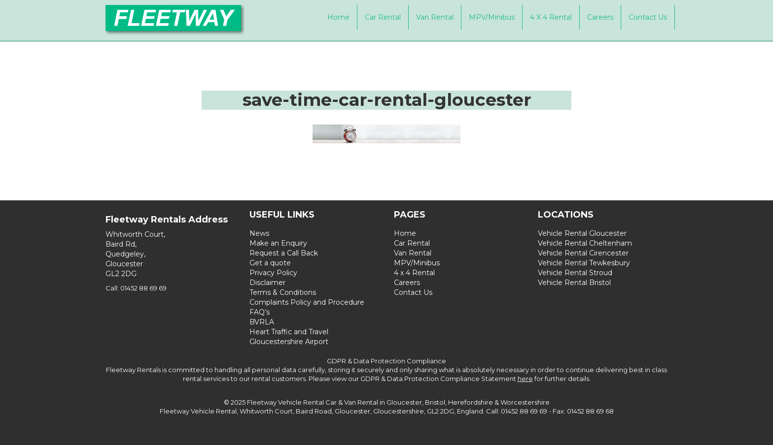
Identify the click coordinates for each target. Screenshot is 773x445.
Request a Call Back (283, 253)
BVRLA (261, 322)
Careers (600, 17)
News (259, 233)
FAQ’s (259, 312)
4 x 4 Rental (551, 17)
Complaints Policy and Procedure (306, 302)
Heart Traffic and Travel (288, 331)
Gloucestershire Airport (288, 341)
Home (338, 17)
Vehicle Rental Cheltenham (585, 243)
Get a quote (270, 262)
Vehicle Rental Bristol (574, 282)
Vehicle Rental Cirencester (583, 253)
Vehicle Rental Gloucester (582, 233)
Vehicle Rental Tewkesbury (584, 262)
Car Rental (383, 17)
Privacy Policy (273, 272)
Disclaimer (267, 282)
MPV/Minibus (492, 17)
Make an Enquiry (278, 243)
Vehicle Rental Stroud (575, 272)
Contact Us (648, 17)
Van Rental (435, 17)
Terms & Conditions (282, 292)
